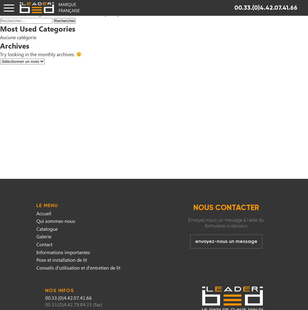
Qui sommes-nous (55, 221)
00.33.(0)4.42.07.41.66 (265, 8)
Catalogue (47, 229)
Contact (44, 244)
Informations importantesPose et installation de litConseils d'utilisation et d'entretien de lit (78, 260)
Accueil (43, 213)
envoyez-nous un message (226, 241)
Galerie (43, 236)
